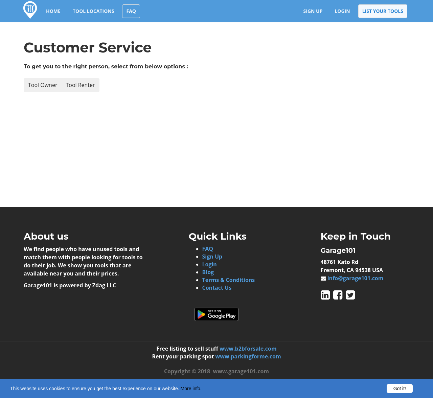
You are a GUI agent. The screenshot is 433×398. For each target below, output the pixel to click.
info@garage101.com (355, 278)
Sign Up (313, 11)
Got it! (399, 388)
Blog (208, 272)
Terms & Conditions (228, 280)
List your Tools (382, 11)
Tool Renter (80, 85)
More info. (191, 388)
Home (53, 11)
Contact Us (217, 287)
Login (342, 11)
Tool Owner (42, 85)
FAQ (131, 11)
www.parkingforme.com (248, 356)
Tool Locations (93, 11)
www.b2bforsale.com (248, 348)
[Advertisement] (120, 149)
